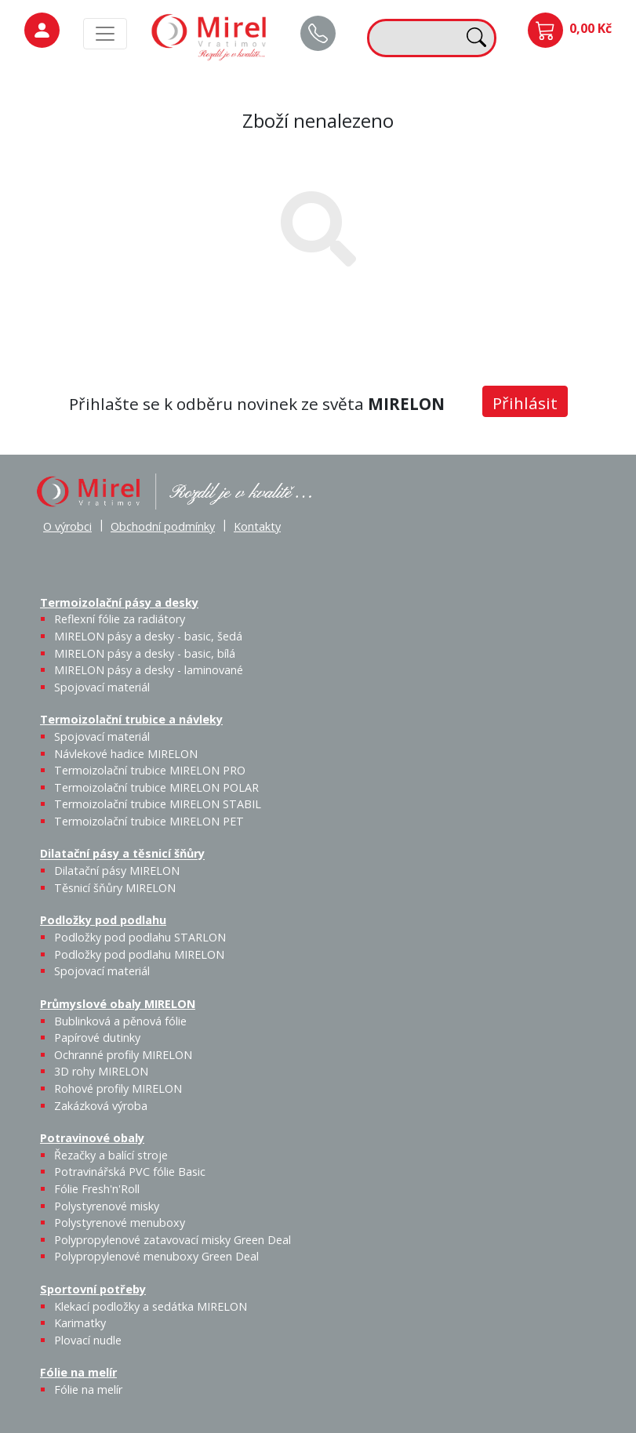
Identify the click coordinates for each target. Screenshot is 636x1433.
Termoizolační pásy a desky (119, 602)
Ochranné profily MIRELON (123, 1054)
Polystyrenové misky (106, 1206)
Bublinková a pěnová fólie (120, 1021)
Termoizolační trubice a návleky (131, 719)
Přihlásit (525, 403)
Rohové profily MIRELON (118, 1088)
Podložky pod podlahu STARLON (140, 937)
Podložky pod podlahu (103, 919)
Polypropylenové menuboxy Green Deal (156, 1256)
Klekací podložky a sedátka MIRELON (150, 1306)
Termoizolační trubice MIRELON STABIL (157, 803)
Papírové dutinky (97, 1037)
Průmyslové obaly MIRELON (117, 1003)
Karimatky (80, 1322)
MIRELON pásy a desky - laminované (148, 669)
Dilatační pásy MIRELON (117, 870)
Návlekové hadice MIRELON (126, 753)
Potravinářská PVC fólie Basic (129, 1171)
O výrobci (67, 526)
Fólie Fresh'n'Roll (97, 1188)
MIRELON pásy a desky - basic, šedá (148, 636)
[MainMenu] (105, 33)
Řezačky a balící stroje (111, 1155)
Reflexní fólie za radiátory (119, 618)
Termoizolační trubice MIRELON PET (149, 821)
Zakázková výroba (100, 1105)
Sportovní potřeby (93, 1289)
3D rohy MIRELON (101, 1071)
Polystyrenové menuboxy (119, 1222)
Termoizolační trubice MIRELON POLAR (156, 787)
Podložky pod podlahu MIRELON (139, 954)
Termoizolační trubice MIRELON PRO (149, 770)
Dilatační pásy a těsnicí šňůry (122, 854)
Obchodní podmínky (163, 526)
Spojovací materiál (102, 687)
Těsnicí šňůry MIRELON (115, 887)
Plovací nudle (88, 1340)
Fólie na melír (78, 1372)
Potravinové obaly (92, 1137)
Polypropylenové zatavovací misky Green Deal (172, 1239)
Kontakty (257, 526)
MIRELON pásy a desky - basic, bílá (144, 653)
